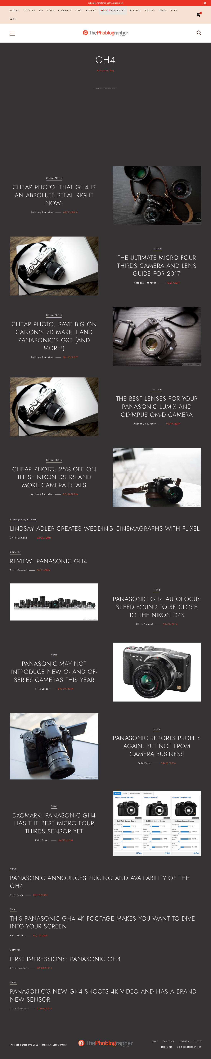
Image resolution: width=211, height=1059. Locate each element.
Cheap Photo (54, 178)
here (99, 3)
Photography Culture (23, 519)
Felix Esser (41, 689)
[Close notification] (205, 3)
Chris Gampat (18, 537)
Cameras (15, 552)
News (157, 590)
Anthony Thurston (42, 212)
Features (156, 248)
